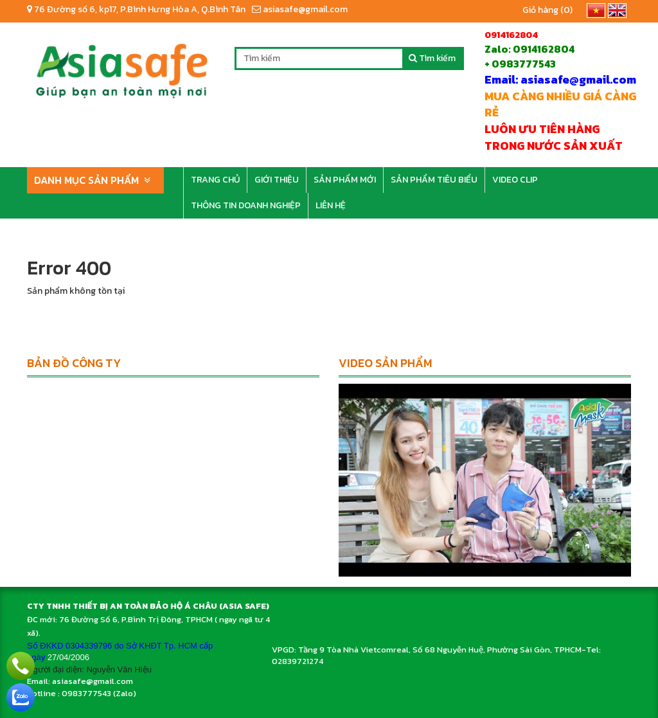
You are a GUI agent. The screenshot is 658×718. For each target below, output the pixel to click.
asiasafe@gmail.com (300, 9)
